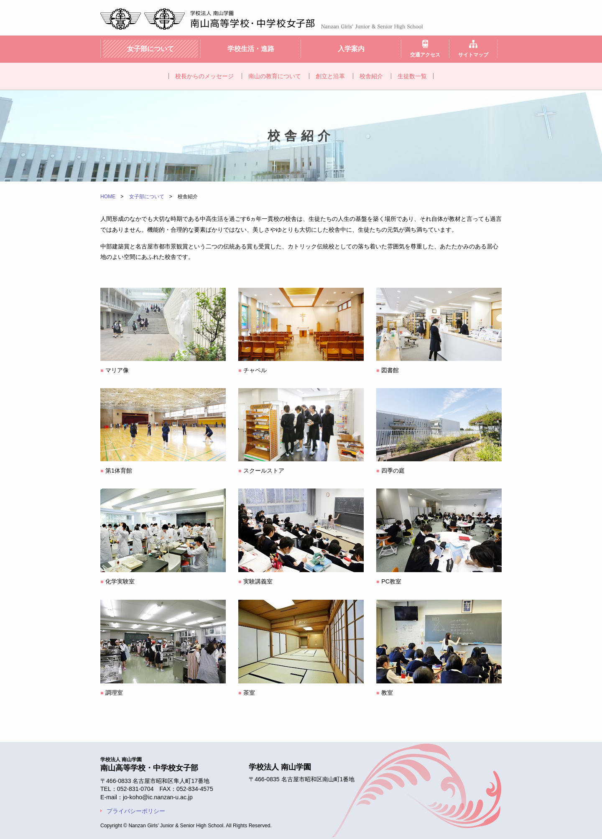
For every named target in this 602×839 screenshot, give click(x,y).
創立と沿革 (330, 76)
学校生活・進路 (250, 48)
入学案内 (351, 48)
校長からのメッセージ (204, 76)
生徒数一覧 (412, 76)
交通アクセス (425, 54)
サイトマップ (473, 54)
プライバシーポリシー (136, 811)
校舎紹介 (371, 76)
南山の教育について (274, 76)
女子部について (150, 48)
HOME (107, 197)
